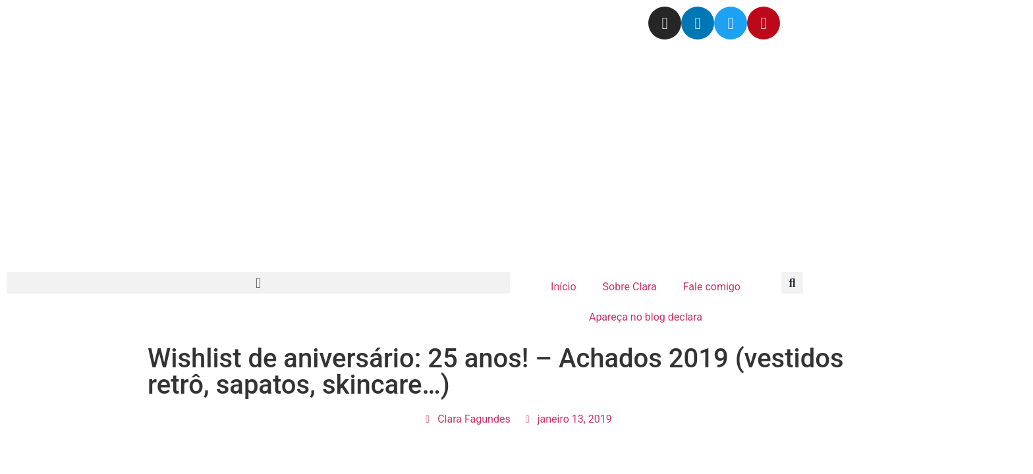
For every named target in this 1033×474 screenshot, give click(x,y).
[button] (258, 283)
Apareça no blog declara (645, 317)
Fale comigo (711, 286)
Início (563, 286)
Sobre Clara (630, 286)
